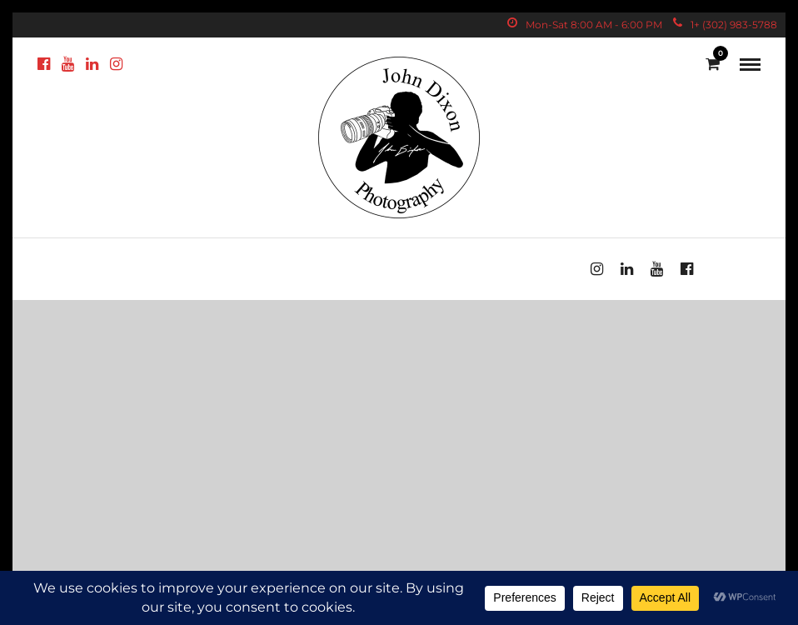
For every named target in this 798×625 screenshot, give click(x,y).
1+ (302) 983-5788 (725, 24)
